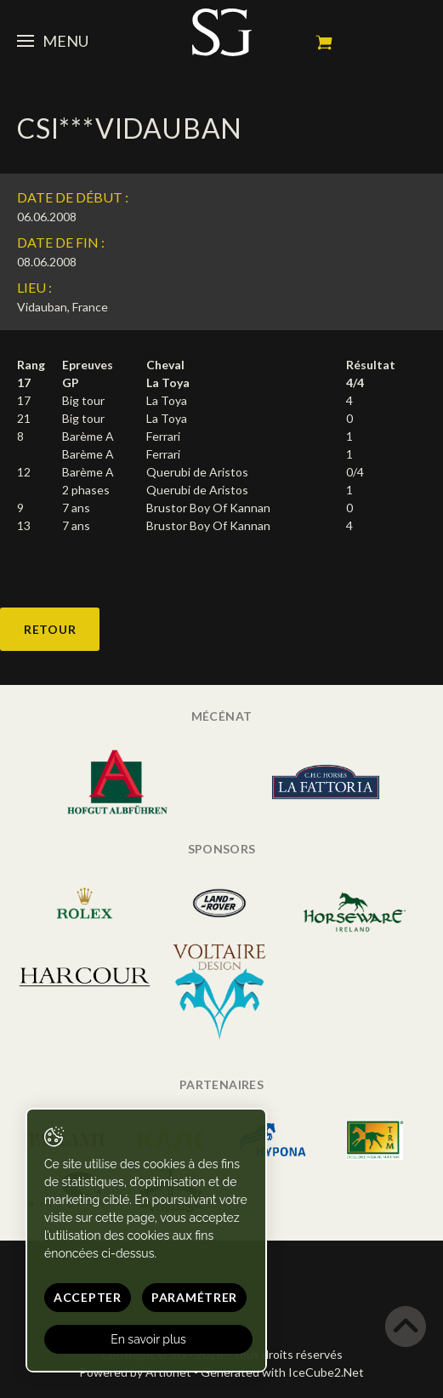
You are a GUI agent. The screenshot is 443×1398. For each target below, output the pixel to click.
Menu (52, 40)
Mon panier (323, 42)
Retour (50, 629)
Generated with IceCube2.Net (282, 1372)
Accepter (88, 1297)
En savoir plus (148, 1339)
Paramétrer (194, 1297)
